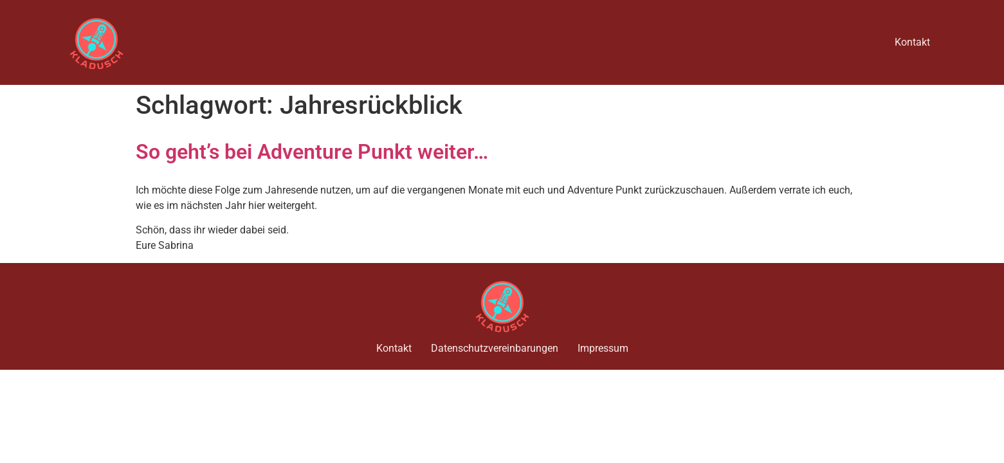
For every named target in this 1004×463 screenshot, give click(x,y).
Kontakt (912, 42)
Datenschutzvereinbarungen (494, 348)
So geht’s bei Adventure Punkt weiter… (312, 152)
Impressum (603, 348)
